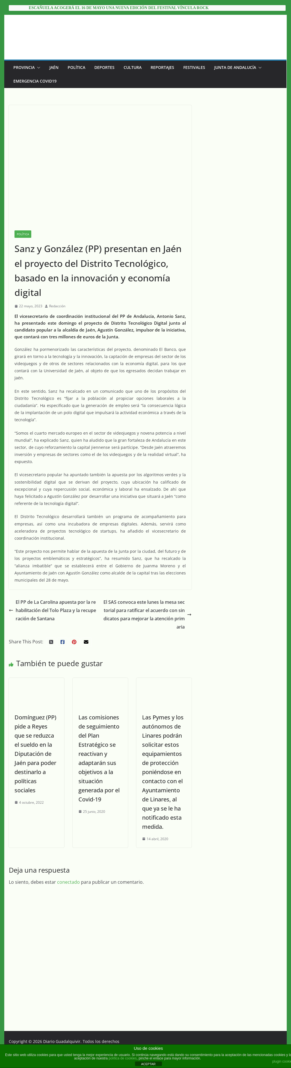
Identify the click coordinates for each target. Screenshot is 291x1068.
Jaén (54, 67)
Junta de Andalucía (235, 67)
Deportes (104, 67)
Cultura (133, 67)
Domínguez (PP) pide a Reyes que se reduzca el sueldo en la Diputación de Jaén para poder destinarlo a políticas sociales (35, 753)
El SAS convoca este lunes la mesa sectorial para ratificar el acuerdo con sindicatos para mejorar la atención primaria (147, 614)
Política (76, 67)
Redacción (57, 306)
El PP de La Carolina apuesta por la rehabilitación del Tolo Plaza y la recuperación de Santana (52, 610)
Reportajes (162, 67)
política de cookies (123, 1058)
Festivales (194, 67)
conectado (68, 882)
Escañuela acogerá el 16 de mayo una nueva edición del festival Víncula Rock (119, 8)
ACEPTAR (148, 1064)
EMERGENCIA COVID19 (35, 81)
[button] (37, 67)
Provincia (24, 67)
